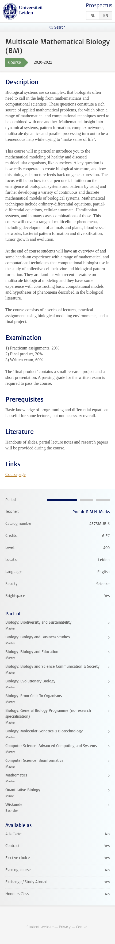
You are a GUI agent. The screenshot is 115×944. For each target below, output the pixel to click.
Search (60, 27)
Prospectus (99, 5)
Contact (82, 927)
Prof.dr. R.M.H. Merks (91, 511)
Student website (39, 927)
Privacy (65, 927)
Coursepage (15, 474)
